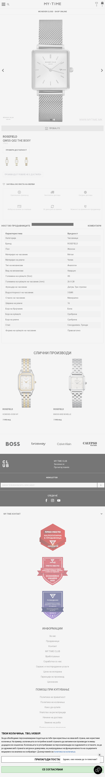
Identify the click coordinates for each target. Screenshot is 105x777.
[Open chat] (98, 770)
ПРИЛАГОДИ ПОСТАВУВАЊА (52, 759)
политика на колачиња (64, 752)
